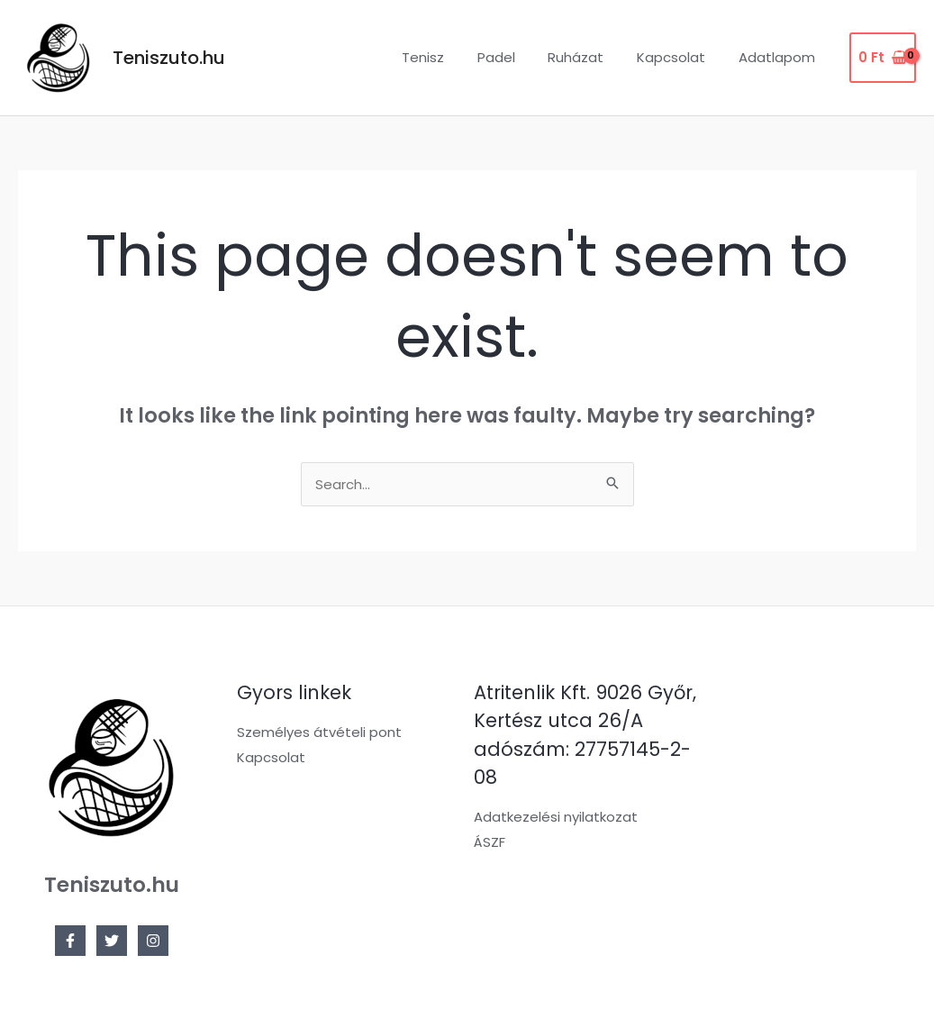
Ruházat (591, 57)
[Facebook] (70, 940)
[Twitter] (111, 940)
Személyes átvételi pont (319, 732)
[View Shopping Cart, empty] (882, 58)
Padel (517, 57)
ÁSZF (489, 841)
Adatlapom (779, 57)
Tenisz (450, 57)
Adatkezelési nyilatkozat (556, 816)
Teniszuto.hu (169, 57)
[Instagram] (153, 940)
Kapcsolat (680, 57)
